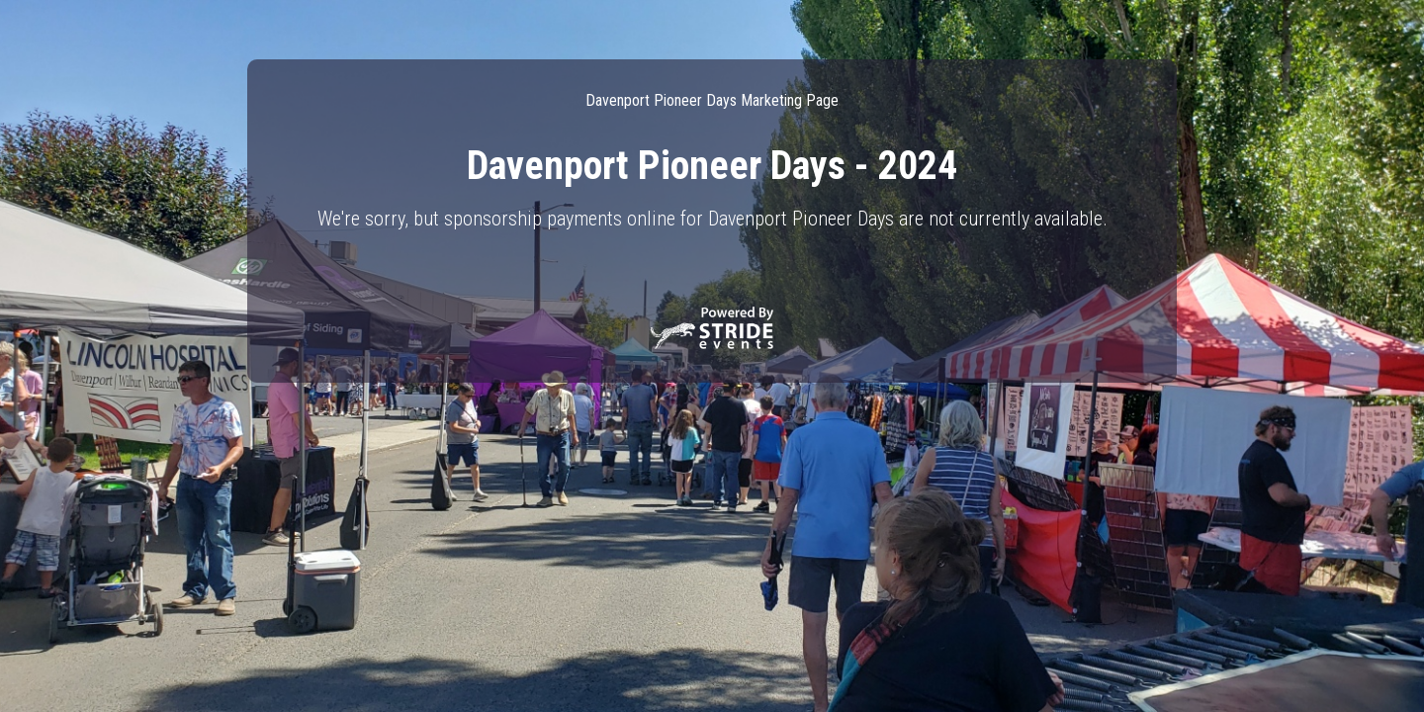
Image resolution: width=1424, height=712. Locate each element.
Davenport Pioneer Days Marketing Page (712, 100)
